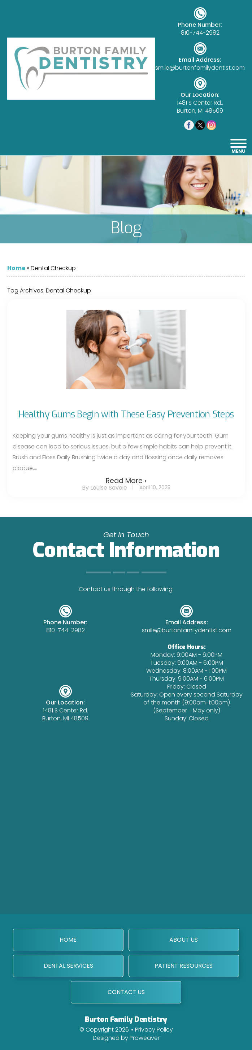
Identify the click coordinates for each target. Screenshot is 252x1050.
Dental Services (68, 965)
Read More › (126, 481)
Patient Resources (184, 965)
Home (16, 268)
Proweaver (145, 1037)
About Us (183, 939)
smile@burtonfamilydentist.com (200, 68)
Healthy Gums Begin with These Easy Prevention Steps (126, 414)
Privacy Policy (154, 1029)
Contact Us (125, 991)
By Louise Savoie (104, 487)
